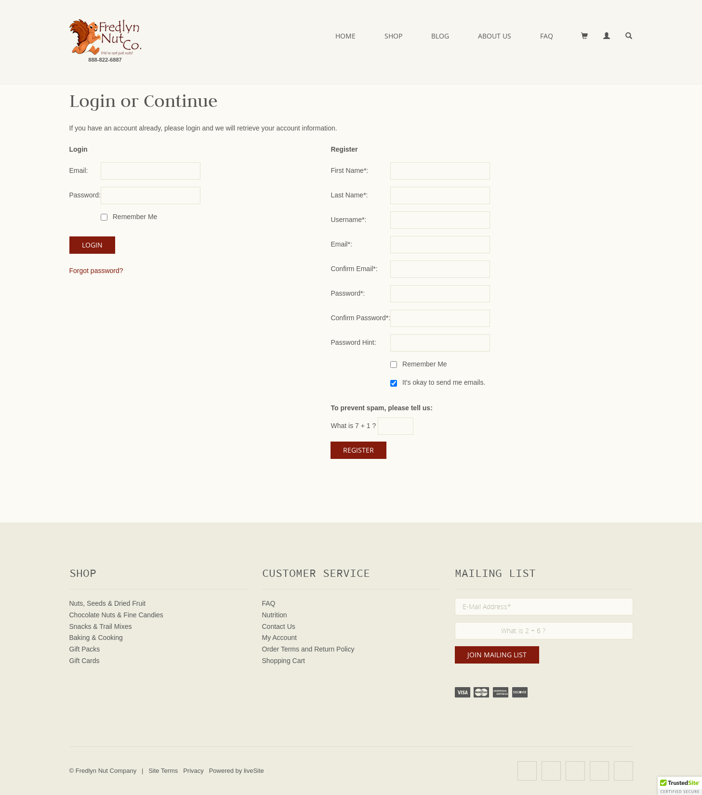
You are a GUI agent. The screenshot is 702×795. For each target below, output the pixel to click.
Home (345, 35)
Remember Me (134, 217)
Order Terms (281, 649)
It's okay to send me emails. (442, 382)
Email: (78, 170)
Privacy (193, 770)
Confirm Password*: (360, 318)
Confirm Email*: (354, 269)
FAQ (546, 35)
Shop (393, 35)
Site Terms (163, 770)
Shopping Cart (283, 661)
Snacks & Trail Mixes (100, 626)
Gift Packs (84, 649)
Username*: (348, 219)
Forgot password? (96, 270)
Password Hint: (353, 342)
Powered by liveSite (236, 770)
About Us (494, 35)
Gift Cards (84, 661)
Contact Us (278, 626)
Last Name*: (349, 195)
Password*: (348, 293)
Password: (85, 195)
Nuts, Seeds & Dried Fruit (107, 603)
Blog (440, 35)
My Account (279, 637)
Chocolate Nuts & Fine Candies (116, 615)
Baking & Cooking (96, 637)
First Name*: (349, 170)
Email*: (341, 244)
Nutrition (274, 615)
